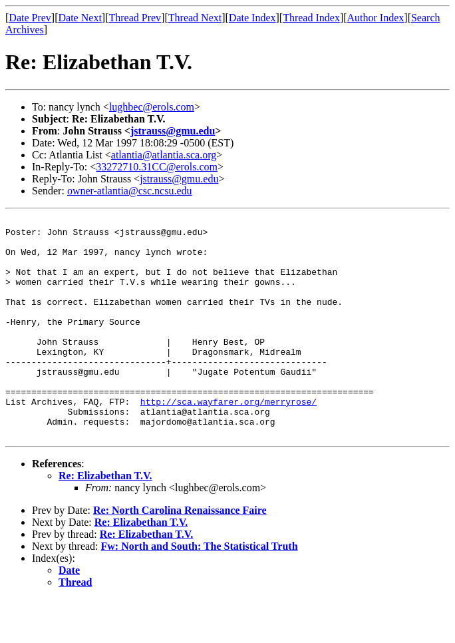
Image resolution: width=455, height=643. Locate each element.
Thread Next (195, 17)
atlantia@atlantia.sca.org (163, 154)
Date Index (252, 17)
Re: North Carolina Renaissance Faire (180, 554)
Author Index (375, 17)
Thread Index (311, 17)
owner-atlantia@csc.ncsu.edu (129, 190)
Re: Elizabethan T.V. (105, 519)
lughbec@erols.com (151, 106)
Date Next (80, 17)
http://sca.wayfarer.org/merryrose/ (228, 439)
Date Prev (30, 17)
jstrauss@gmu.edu (172, 130)
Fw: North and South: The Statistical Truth (199, 590)
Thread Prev (134, 17)
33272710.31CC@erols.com (157, 166)
